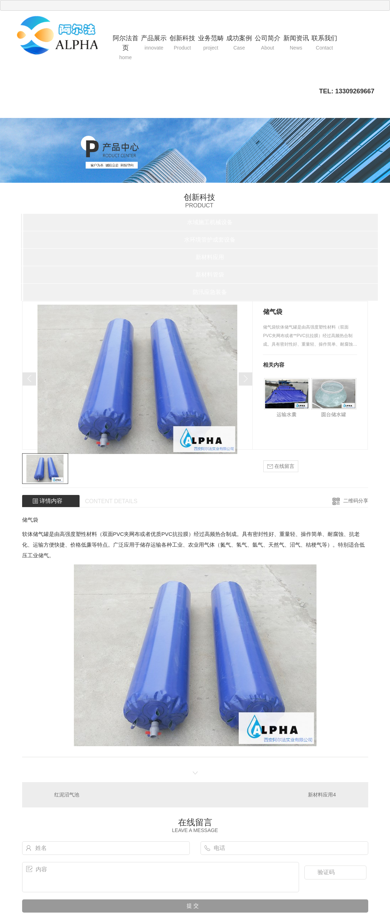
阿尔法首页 (125, 48)
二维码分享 (355, 501)
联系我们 (324, 43)
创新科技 (182, 43)
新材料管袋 (210, 275)
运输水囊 (287, 414)
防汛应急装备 (210, 292)
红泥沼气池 (66, 794)
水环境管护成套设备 (209, 240)
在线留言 (280, 466)
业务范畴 (211, 43)
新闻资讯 (296, 43)
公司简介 (267, 43)
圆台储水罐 (333, 414)
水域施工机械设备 (210, 222)
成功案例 (239, 43)
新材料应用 (210, 257)
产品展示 (154, 43)
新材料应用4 (322, 794)
